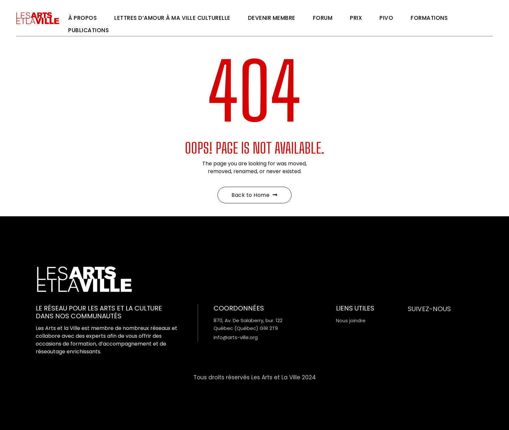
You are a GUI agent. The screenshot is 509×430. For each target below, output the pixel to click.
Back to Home (254, 195)
